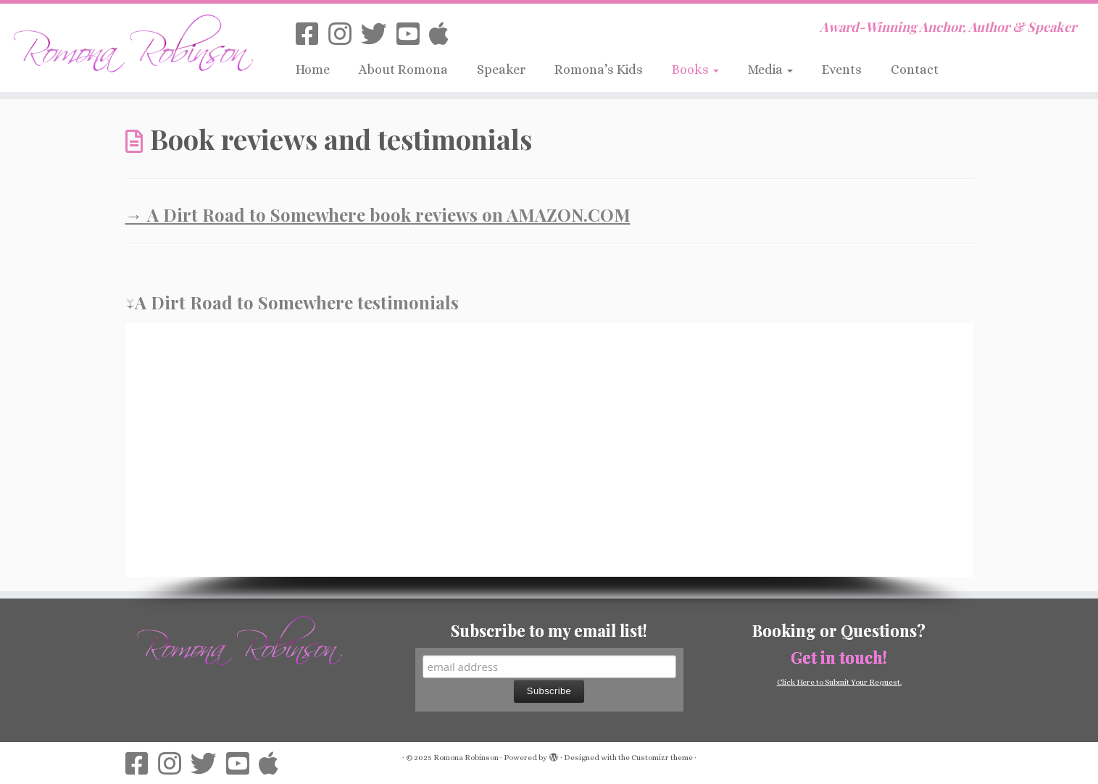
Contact (915, 69)
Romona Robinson (466, 757)
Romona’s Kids (598, 69)
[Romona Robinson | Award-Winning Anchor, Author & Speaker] (127, 41)
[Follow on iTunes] (443, 34)
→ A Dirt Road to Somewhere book (268, 214)
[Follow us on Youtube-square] (412, 34)
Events (842, 69)
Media (770, 69)
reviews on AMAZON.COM (521, 214)
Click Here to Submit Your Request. (839, 682)
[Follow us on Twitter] (378, 34)
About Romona (403, 69)
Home (313, 69)
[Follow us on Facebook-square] (312, 34)
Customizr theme (662, 757)
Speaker (501, 69)
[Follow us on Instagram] (344, 34)
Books (695, 69)
